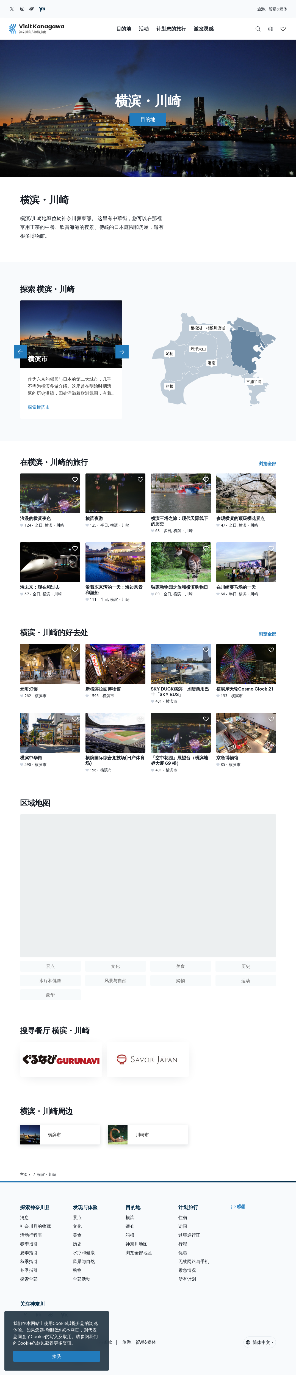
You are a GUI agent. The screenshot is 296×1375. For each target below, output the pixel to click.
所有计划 (187, 1279)
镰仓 (130, 1226)
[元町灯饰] (50, 671)
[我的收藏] (283, 29)
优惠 (182, 1253)
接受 (56, 1356)
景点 (77, 1217)
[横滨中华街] (50, 740)
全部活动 (81, 1279)
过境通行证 (189, 1235)
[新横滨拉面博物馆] (115, 671)
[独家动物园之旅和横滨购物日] (181, 569)
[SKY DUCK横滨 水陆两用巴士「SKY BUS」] (181, 674)
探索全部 (29, 1279)
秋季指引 (29, 1261)
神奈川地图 (137, 1244)
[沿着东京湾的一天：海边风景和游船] (115, 572)
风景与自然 (84, 1261)
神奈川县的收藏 (35, 1226)
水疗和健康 (84, 1253)
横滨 (130, 1217)
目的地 (147, 119)
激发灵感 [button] (204, 29)
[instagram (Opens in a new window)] (22, 9)
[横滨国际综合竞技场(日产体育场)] (115, 743)
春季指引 (29, 1244)
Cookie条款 (29, 1343)
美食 (77, 1235)
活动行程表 (31, 1235)
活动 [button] (144, 29)
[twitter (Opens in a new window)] (12, 9)
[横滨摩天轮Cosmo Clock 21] (246, 671)
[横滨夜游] (115, 500)
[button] (270, 29)
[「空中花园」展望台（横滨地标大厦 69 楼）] (181, 743)
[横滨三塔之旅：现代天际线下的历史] (181, 503)
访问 (182, 1226)
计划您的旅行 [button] (171, 29)
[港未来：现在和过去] (50, 569)
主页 (24, 1174)
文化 (77, 1226)
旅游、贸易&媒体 (272, 9)
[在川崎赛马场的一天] (246, 569)
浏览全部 (267, 464)
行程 (182, 1244)
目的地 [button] (123, 29)
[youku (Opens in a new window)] (42, 9)
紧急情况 (187, 1270)
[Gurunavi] (61, 1059)
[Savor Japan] (148, 1059)
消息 (24, 1217)
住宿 (182, 1217)
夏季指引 (29, 1253)
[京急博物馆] (246, 740)
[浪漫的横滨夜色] (50, 500)
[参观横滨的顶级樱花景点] (246, 500)
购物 (77, 1270)
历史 (77, 1244)
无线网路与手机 (193, 1261)
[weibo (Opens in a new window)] (31, 9)
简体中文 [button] (258, 1342)
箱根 (130, 1235)
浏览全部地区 (139, 1253)
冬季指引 (29, 1270)
